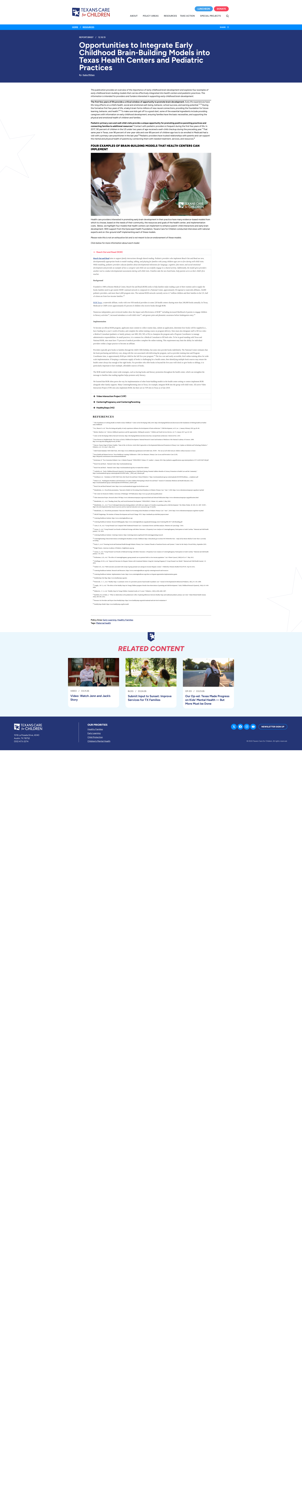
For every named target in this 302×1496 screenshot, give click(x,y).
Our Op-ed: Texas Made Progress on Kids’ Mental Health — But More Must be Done (207, 699)
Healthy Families (125, 620)
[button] (151, 252)
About (134, 15)
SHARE (224, 27)
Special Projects (210, 15)
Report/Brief (86, 37)
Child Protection (95, 737)
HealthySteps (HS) (105, 407)
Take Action (187, 15)
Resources (170, 15)
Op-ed (188, 691)
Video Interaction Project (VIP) (111, 396)
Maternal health (103, 623)
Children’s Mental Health (99, 741)
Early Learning (109, 620)
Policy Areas (151, 15)
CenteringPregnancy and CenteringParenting (118, 402)
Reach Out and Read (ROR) (109, 252)
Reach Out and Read (101, 258)
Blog (130, 691)
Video (73, 691)
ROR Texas (97, 303)
